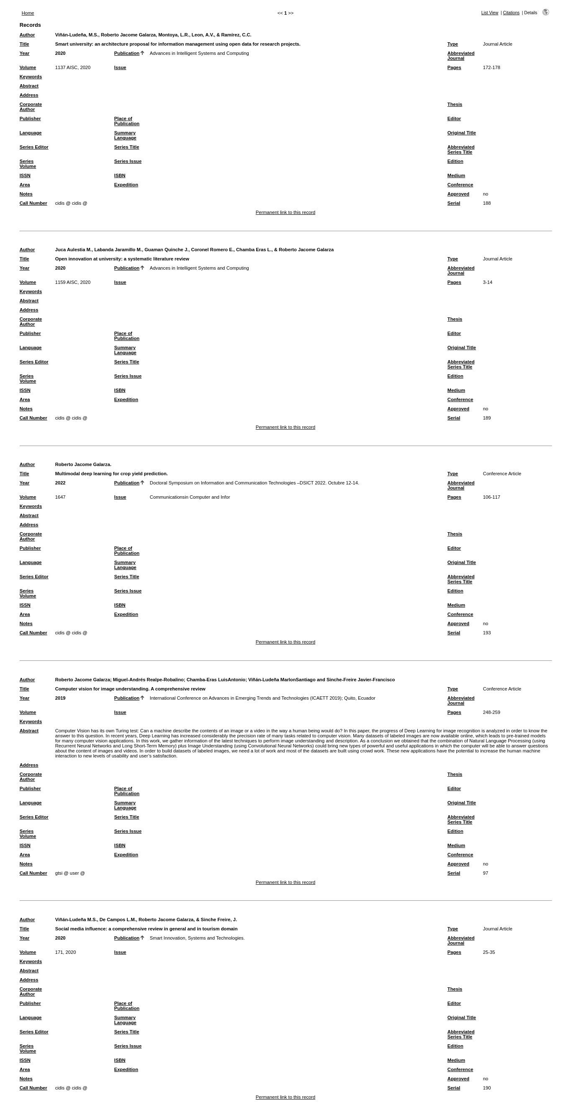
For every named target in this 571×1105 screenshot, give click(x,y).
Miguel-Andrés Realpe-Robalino (148, 679)
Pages (454, 67)
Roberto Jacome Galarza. (83, 464)
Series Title (126, 146)
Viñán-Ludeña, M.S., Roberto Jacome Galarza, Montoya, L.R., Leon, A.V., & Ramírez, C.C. (153, 34)
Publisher (30, 118)
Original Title (462, 132)
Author (27, 34)
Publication (126, 53)
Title (24, 43)
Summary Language (125, 135)
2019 (60, 698)
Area (25, 184)
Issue (120, 67)
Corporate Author (31, 107)
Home (28, 12)
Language (31, 132)
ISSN (25, 175)
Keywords (31, 76)
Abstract (29, 85)
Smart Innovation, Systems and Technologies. (197, 937)
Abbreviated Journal (461, 56)
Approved (458, 193)
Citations (511, 12)
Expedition (126, 184)
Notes (26, 193)
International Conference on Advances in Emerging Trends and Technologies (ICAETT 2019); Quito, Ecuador (263, 698)
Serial (454, 203)
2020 (60, 53)
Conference (460, 184)
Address (29, 95)
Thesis (455, 104)
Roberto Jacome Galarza (82, 679)
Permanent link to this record (285, 212)
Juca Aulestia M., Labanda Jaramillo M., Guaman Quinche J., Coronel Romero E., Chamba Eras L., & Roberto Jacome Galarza (194, 249)
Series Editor (34, 146)
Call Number (33, 203)
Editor (454, 118)
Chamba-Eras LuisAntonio (216, 679)
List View (490, 12)
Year (25, 53)
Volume (28, 67)
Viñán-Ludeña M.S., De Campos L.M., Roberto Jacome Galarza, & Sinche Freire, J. (146, 919)
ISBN (120, 175)
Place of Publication (126, 121)
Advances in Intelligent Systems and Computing (199, 53)
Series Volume (28, 164)
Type (453, 43)
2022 (60, 482)
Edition (455, 161)
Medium (456, 175)
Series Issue (127, 161)
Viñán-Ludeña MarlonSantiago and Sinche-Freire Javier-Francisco (321, 679)
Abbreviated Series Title (461, 149)
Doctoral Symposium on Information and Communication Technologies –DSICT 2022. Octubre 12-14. (254, 482)
